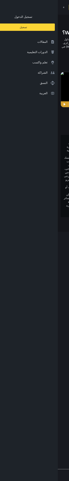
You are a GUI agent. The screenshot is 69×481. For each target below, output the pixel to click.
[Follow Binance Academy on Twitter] (55, 440)
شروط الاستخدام (21, 209)
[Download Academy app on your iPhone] (52, 425)
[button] (6, 7)
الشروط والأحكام (52, 379)
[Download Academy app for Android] (28, 425)
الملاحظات (56, 408)
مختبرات (58, 332)
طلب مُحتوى (55, 400)
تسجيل (17, 7)
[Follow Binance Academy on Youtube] (44, 441)
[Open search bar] (26, 7)
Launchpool (55, 339)
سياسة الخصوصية (52, 386)
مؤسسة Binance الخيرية (48, 325)
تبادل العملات (55, 317)
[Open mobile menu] (6, 7)
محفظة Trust (55, 353)
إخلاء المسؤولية (53, 393)
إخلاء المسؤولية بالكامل (39, 179)
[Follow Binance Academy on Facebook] (61, 440)
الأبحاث (58, 346)
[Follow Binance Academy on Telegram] (49, 440)
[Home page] (42, 7)
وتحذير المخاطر (50, 212)
